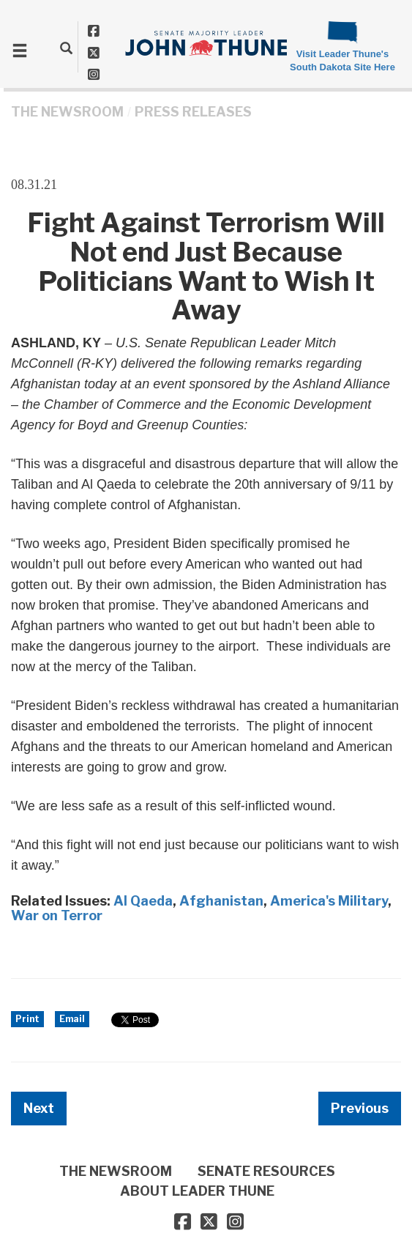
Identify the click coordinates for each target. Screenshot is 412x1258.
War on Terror (56, 915)
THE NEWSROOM (67, 111)
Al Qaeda (143, 901)
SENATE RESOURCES (266, 1171)
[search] (66, 47)
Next (38, 1108)
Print (27, 1018)
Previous (360, 1108)
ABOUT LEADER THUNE (197, 1191)
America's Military (329, 901)
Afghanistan (221, 901)
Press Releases (193, 111)
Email (72, 1018)
